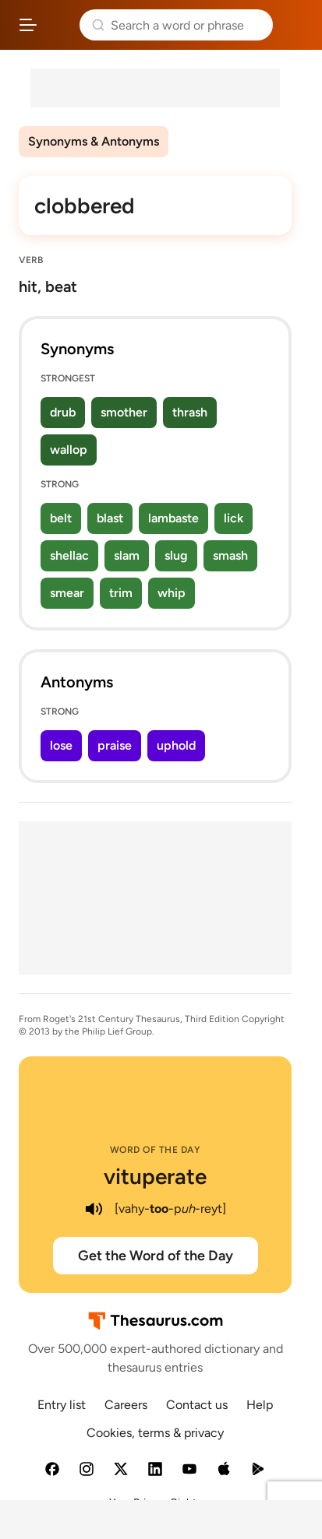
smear (67, 592)
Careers (125, 1404)
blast (110, 518)
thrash (189, 412)
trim (121, 592)
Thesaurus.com (58, 25)
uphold (176, 745)
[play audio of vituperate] (94, 1209)
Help (259, 1404)
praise (114, 745)
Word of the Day (155, 1149)
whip (171, 592)
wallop (68, 449)
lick (233, 518)
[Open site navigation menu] (28, 25)
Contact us (197, 1404)
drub (63, 412)
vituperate (155, 1176)
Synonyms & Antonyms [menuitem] (93, 141)
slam (127, 555)
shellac (69, 555)
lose (61, 745)
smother (124, 412)
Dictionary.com (294, 25)
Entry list (61, 1404)
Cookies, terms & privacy (155, 1432)
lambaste (173, 518)
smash (230, 555)
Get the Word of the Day (155, 1255)
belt (61, 518)
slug (176, 555)
